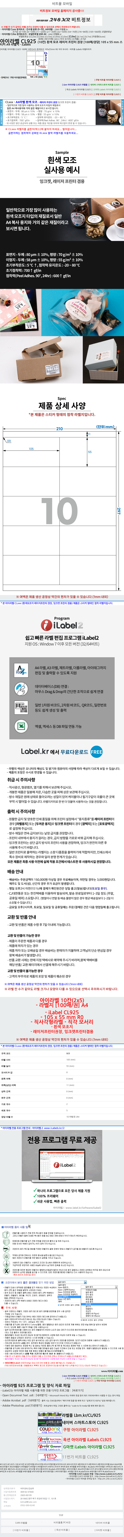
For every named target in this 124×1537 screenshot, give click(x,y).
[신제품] (75, 39)
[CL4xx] (40, 37)
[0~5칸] (22, 32)
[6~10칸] (31, 32)
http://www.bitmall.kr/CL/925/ (108, 1476)
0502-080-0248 (27, 1505)
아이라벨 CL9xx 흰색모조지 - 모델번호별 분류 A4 (24, 34)
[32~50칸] (62, 32)
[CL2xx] (33, 37)
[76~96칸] (83, 32)
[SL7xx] (87, 37)
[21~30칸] (52, 32)
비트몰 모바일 (62, 3)
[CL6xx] (56, 37)
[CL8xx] (64, 37)
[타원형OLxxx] (98, 37)
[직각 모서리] (65, 39)
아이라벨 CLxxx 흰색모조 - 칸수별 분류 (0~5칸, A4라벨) (27, 29)
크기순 (15, 32)
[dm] (56, 39)
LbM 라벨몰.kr (61, 29)
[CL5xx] (48, 37)
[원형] (41, 39)
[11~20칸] (41, 32)
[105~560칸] (95, 32)
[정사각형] (48, 39)
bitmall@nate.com (28, 1502)
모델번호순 (24, 37)
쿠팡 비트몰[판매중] (29, 78)
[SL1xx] (80, 37)
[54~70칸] (73, 32)
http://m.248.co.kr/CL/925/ (110, 1479)
